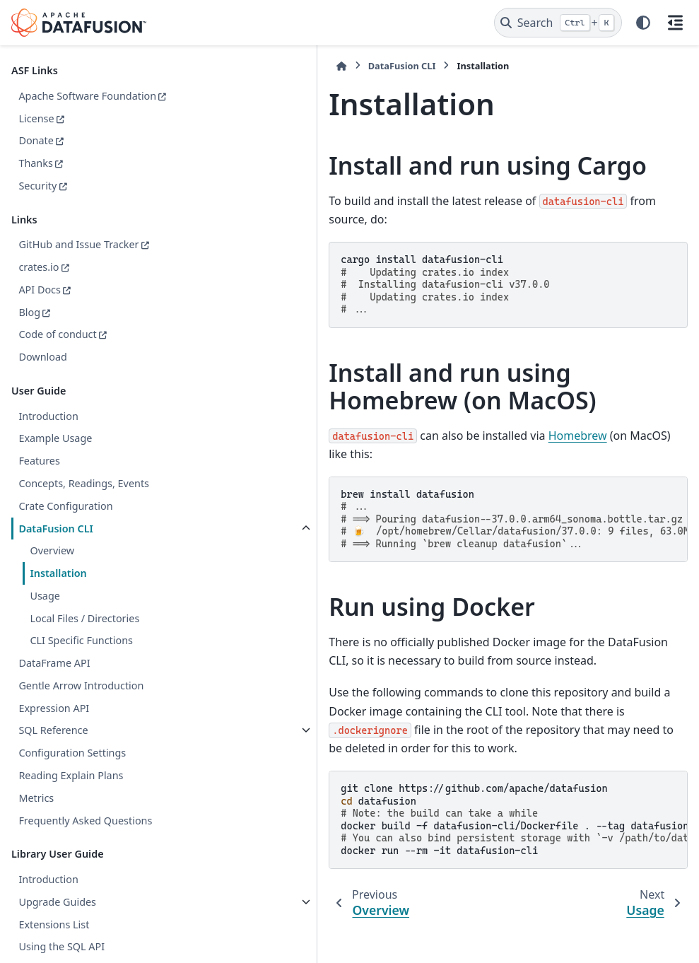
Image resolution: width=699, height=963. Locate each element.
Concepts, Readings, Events (83, 500)
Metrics (36, 815)
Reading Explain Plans (70, 792)
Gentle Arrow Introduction (80, 702)
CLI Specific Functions (81, 657)
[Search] (558, 22)
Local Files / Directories (84, 634)
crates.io (38, 284)
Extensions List (53, 940)
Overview (52, 567)
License (36, 134)
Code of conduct (57, 351)
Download (42, 373)
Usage (44, 612)
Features (38, 477)
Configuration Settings (72, 769)
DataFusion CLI (55, 544)
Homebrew (435, 416)
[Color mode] (643, 23)
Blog (29, 328)
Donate (36, 157)
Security (37, 202)
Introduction (48, 432)
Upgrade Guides (57, 919)
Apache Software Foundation (58, 104)
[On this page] (675, 23)
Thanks (35, 180)
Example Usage (55, 455)
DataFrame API (54, 680)
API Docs (39, 306)
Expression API (53, 724)
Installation (58, 590)
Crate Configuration (65, 523)
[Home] (199, 66)
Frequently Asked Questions (85, 837)
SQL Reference (53, 747)
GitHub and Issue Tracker (78, 261)
